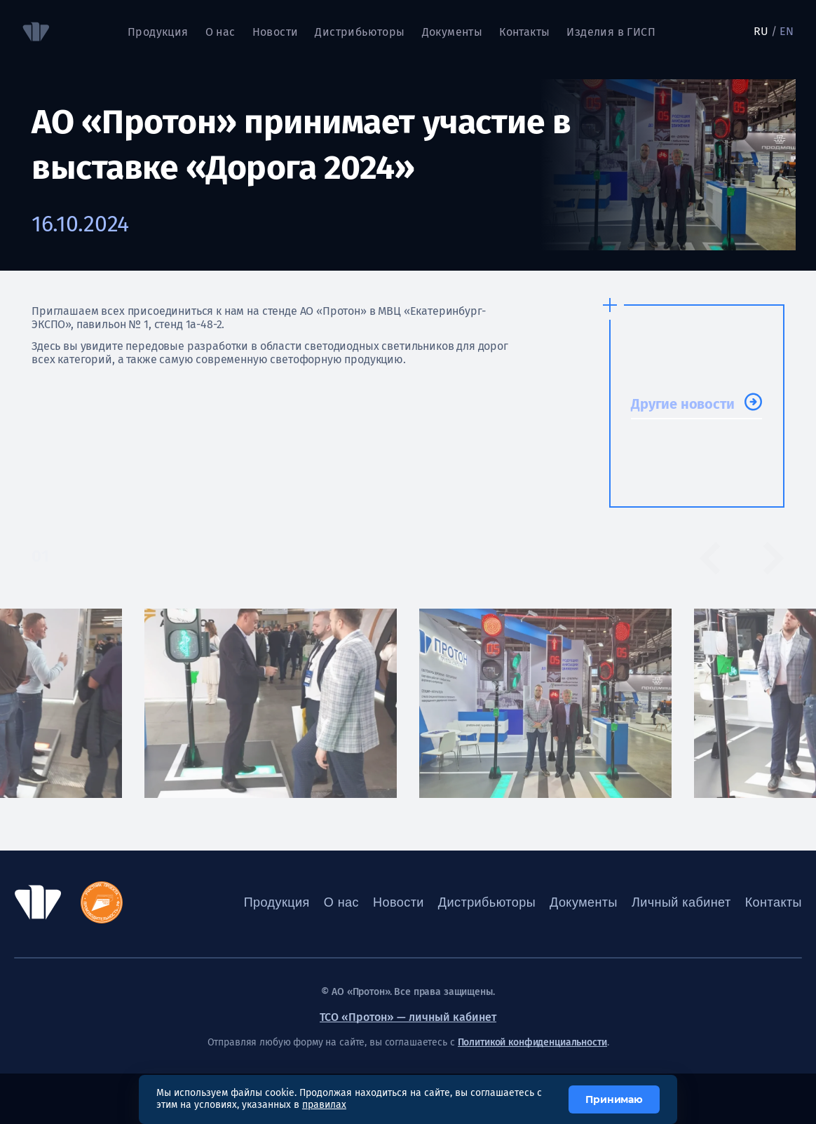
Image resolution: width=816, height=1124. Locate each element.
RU (761, 31)
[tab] (76, 556)
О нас (220, 32)
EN (787, 31)
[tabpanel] (545, 703)
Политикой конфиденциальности (532, 1042)
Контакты (524, 32)
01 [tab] (40, 556)
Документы (452, 32)
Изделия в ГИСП (610, 32)
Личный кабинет (681, 902)
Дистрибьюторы (359, 32)
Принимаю (614, 1099)
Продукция (158, 32)
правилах (324, 1105)
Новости (275, 32)
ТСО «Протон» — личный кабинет (408, 1017)
